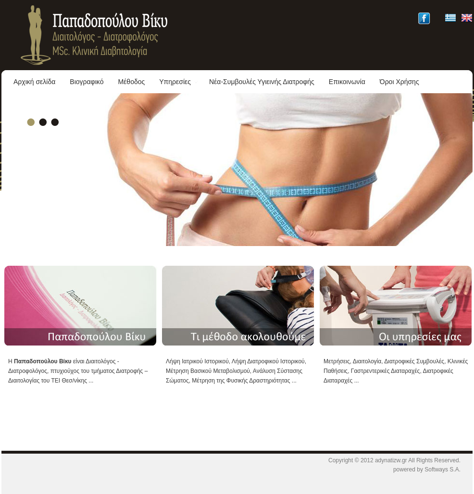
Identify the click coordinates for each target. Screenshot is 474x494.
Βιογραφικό (86, 82)
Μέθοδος (131, 82)
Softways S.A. (442, 469)
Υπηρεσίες (179, 82)
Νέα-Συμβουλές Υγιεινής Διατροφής (261, 82)
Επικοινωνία (347, 82)
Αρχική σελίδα (34, 82)
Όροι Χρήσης (399, 82)
